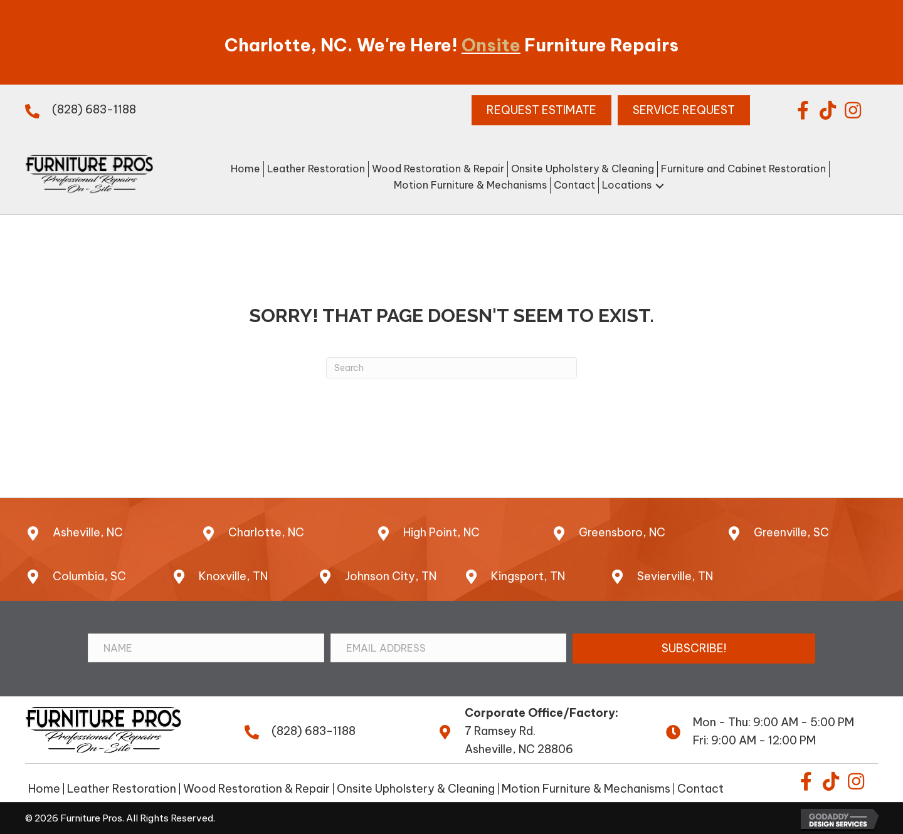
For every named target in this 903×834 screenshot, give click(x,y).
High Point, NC (441, 532)
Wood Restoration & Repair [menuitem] (256, 789)
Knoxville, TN (233, 576)
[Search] (451, 367)
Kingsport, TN (528, 576)
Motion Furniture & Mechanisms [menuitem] (586, 789)
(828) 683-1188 (94, 109)
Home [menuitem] (44, 789)
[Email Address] (448, 647)
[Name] (206, 647)
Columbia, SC (89, 576)
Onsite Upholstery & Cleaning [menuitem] (416, 789)
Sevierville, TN (675, 576)
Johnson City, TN (390, 576)
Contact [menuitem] (700, 789)
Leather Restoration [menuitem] (121, 789)
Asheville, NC (88, 532)
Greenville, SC (791, 532)
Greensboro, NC (622, 532)
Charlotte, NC (266, 532)
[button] (802, 110)
